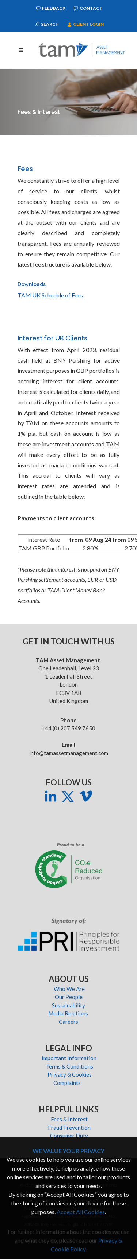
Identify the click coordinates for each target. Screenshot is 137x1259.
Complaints (69, 1083)
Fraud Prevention (69, 1127)
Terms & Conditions (69, 1066)
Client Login (85, 24)
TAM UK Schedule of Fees (50, 295)
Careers (69, 1021)
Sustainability (69, 1005)
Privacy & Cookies (69, 1074)
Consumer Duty (69, 1135)
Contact (88, 8)
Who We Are (69, 989)
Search (47, 24)
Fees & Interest (69, 1119)
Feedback (50, 8)
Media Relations (69, 1013)
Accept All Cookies (81, 1211)
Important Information (69, 1058)
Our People (69, 997)
